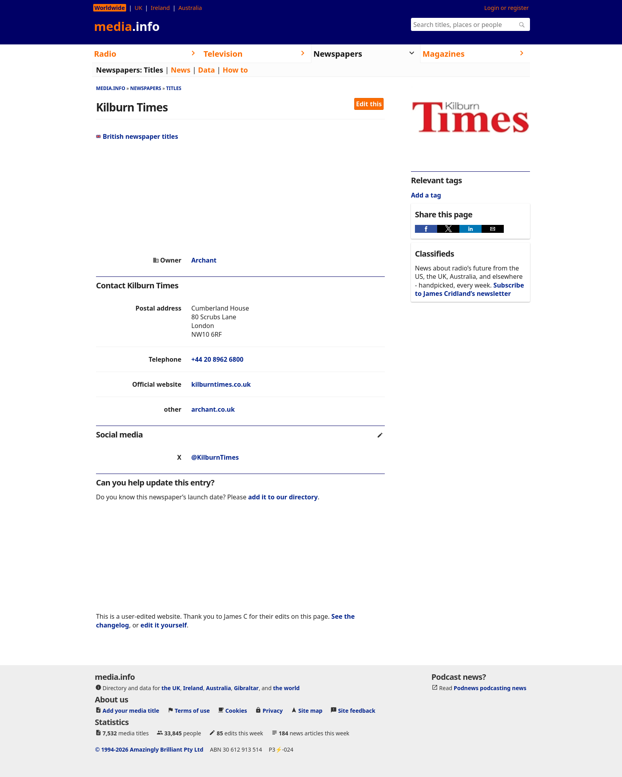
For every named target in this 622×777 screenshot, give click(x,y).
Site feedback (356, 710)
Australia (190, 8)
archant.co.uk (213, 409)
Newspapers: (119, 70)
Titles (153, 70)
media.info (110, 88)
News (180, 70)
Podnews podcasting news (490, 688)
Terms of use (192, 710)
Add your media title (131, 710)
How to (235, 70)
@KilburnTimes (215, 457)
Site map (310, 710)
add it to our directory (282, 497)
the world (286, 688)
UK (138, 8)
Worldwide (109, 8)
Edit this (369, 104)
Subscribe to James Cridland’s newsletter (469, 289)
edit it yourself (163, 625)
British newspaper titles (137, 136)
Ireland (160, 8)
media (127, 26)
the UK (170, 688)
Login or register (506, 8)
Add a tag (426, 195)
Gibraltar (246, 688)
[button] (426, 229)
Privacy (273, 710)
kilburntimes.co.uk (221, 384)
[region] (240, 198)
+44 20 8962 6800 (217, 359)
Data (206, 70)
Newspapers (145, 88)
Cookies (236, 710)
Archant (204, 260)
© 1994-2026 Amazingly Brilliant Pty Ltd (149, 749)
